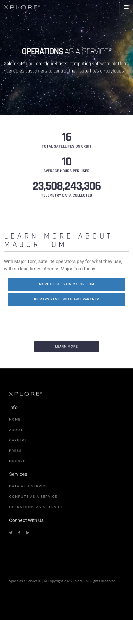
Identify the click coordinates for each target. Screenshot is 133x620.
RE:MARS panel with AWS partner (66, 299)
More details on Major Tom (66, 284)
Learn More (66, 346)
